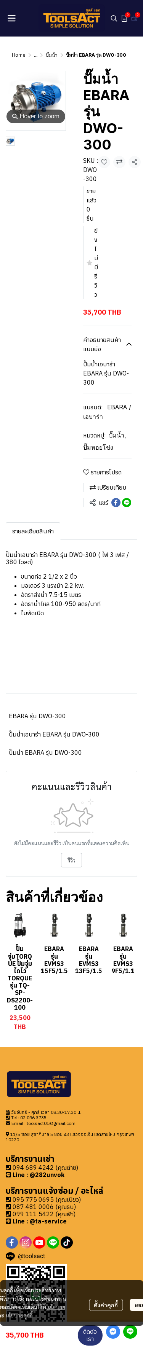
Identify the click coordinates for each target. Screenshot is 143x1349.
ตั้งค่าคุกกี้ (106, 1304)
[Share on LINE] (126, 502)
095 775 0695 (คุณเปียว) (47, 1199)
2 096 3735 (35, 1117)
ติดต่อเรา (90, 1335)
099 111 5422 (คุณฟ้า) (44, 1214)
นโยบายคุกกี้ (19, 1315)
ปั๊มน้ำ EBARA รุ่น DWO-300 (45, 752)
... (35, 55)
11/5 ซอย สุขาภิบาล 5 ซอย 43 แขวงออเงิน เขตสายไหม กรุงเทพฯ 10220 (70, 1136)
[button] (114, 18)
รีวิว (71, 860)
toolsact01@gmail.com (51, 1123)
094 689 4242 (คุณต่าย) (45, 1167)
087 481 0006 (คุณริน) (44, 1207)
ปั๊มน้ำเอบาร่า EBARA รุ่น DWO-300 (54, 734)
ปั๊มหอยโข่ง (98, 447)
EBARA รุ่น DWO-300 (37, 716)
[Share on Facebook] (116, 502)
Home (19, 55)
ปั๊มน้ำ (52, 55)
